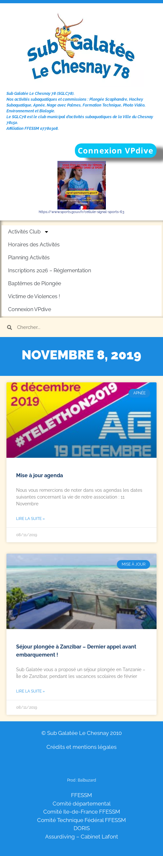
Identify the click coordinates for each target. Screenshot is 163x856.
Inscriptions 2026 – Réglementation (49, 270)
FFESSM (81, 795)
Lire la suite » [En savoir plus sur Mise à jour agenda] (30, 518)
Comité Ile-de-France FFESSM (81, 811)
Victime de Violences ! (34, 296)
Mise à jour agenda (39, 475)
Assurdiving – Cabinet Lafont (81, 836)
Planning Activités (29, 257)
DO (78, 828)
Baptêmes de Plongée (34, 283)
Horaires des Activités (34, 245)
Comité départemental (82, 803)
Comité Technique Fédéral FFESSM (81, 820)
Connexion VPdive (29, 309)
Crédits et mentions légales (81, 747)
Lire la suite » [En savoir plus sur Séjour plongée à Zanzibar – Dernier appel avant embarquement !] (30, 691)
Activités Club (28, 232)
